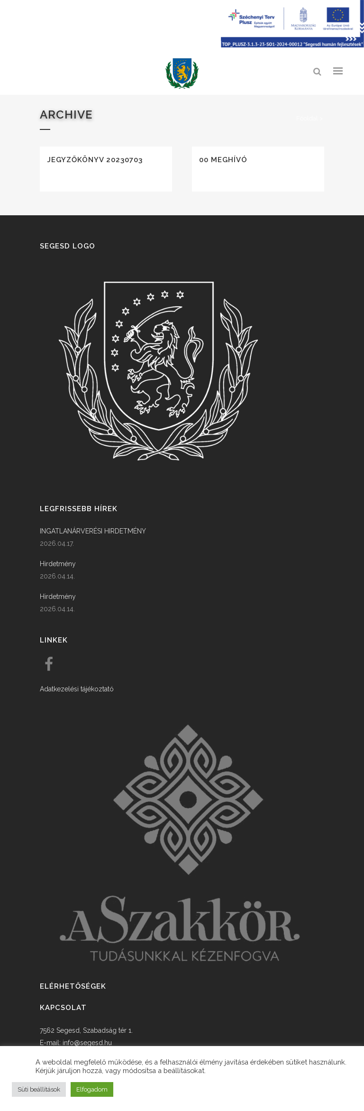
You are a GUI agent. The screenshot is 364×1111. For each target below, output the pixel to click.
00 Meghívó (223, 160)
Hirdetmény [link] (58, 564)
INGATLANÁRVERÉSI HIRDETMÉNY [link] (93, 531)
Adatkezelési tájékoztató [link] (77, 689)
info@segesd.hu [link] (87, 1043)
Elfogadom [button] (92, 1089)
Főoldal (307, 118)
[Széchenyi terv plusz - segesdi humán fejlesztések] (292, 45)
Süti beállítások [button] (39, 1089)
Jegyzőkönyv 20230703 (95, 160)
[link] (182, 74)
